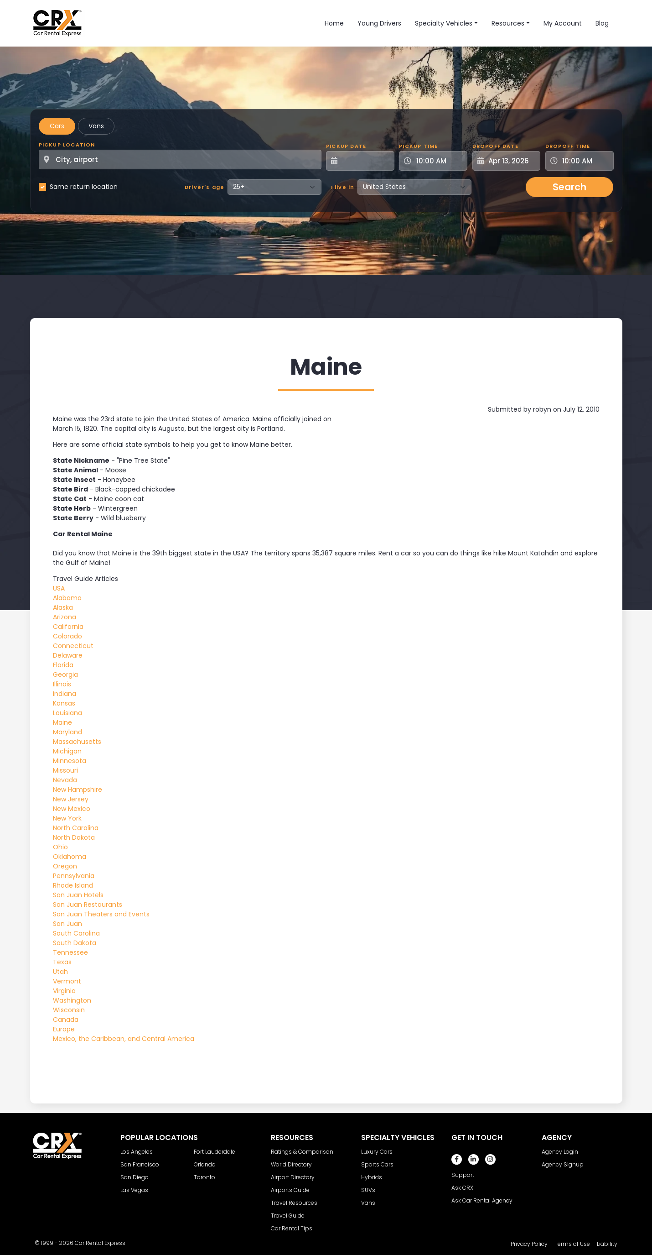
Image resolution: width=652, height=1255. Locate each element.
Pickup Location (67, 144)
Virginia (64, 990)
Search (569, 186)
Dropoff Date (495, 146)
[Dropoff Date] (511, 161)
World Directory (291, 1164)
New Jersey (70, 799)
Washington (72, 1000)
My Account (562, 23)
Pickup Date (346, 146)
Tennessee (70, 952)
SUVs (368, 1190)
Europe (64, 1029)
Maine (62, 722)
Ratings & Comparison (302, 1152)
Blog (602, 23)
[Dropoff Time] (585, 161)
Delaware (68, 655)
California (68, 626)
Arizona (64, 617)
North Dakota (74, 837)
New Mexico (71, 808)
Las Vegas (134, 1190)
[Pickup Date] (365, 161)
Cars (57, 126)
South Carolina (76, 933)
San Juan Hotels (78, 894)
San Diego (134, 1177)
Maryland (67, 732)
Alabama (67, 597)
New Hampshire (77, 789)
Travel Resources (294, 1203)
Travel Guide (288, 1215)
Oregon (65, 866)
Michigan (67, 751)
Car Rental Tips (291, 1228)
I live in (343, 187)
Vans (96, 126)
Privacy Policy (529, 1244)
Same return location (84, 186)
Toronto (204, 1177)
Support (462, 1175)
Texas (62, 962)
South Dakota (74, 942)
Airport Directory (293, 1177)
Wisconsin (69, 1009)
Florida (63, 664)
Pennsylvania (73, 875)
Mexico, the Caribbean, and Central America (123, 1038)
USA (59, 588)
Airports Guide (290, 1190)
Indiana (64, 693)
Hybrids (371, 1177)
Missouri (65, 770)
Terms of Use (572, 1244)
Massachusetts (77, 741)
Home (334, 23)
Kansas (64, 703)
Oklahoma (69, 856)
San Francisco (139, 1164)
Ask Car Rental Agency (481, 1200)
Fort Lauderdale (214, 1152)
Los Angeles (136, 1152)
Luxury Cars (377, 1152)
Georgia (65, 674)
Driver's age (204, 187)
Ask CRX (462, 1188)
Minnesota (69, 760)
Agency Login (560, 1152)
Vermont (67, 981)
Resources (508, 23)
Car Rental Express (100, 1243)
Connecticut (73, 645)
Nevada (65, 779)
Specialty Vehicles (443, 23)
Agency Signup (563, 1164)
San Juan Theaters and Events (101, 914)
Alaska (63, 607)
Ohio (60, 847)
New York (67, 818)
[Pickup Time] (438, 161)
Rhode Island (73, 885)
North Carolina (75, 827)
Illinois (62, 684)
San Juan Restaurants (87, 904)
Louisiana (67, 712)
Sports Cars (377, 1164)
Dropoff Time (567, 146)
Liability (607, 1244)
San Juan (67, 923)
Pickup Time (418, 146)
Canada (65, 1019)
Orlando (205, 1164)
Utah (60, 971)
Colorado (67, 636)
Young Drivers (379, 23)
